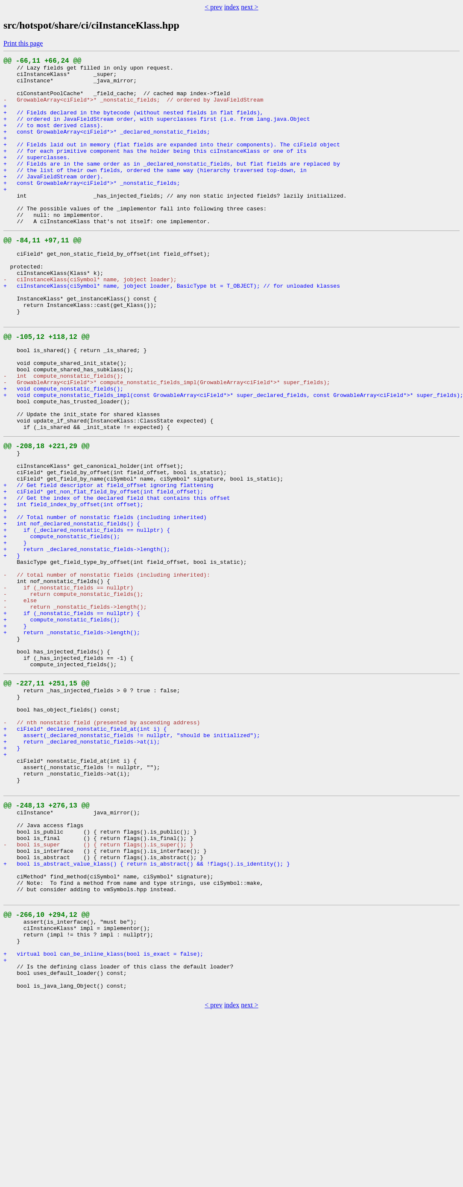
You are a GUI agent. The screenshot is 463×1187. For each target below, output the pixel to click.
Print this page (23, 43)
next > (249, 7)
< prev (213, 7)
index (232, 7)
